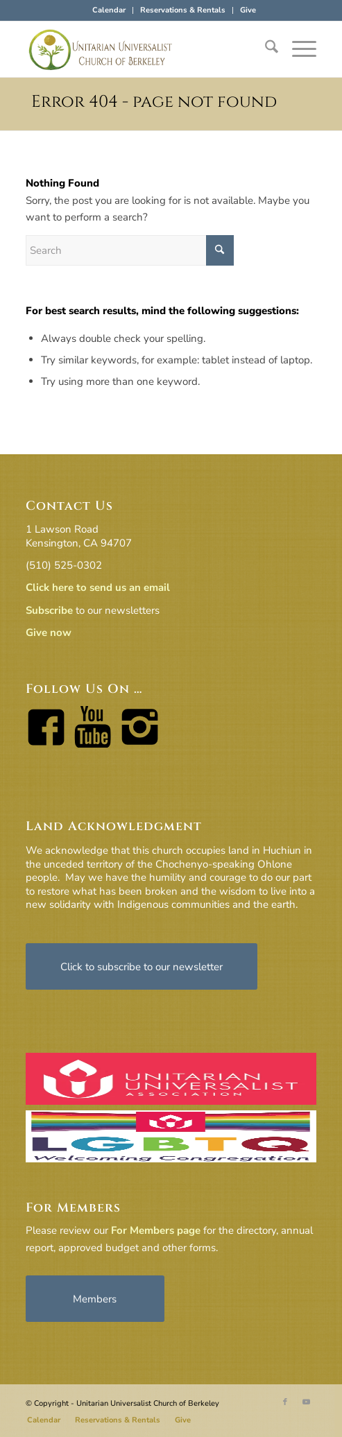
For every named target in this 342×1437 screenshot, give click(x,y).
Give (248, 10)
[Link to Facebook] (285, 1402)
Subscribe (49, 610)
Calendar (109, 10)
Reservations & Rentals (182, 10)
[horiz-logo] (142, 49)
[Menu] (297, 49)
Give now (48, 632)
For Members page (155, 1230)
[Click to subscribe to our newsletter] (141, 966)
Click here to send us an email (98, 587)
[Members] (95, 1298)
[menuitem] (109, 10)
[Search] (264, 49)
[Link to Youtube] (306, 1402)
